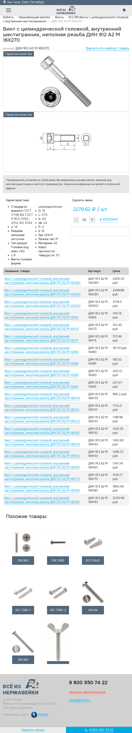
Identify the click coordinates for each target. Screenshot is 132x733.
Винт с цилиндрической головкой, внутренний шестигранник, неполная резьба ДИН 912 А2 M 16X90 (42, 373)
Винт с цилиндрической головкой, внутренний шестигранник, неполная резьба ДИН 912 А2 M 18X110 (42, 408)
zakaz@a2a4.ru (79, 700)
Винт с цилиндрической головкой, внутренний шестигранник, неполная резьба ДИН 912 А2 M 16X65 (42, 315)
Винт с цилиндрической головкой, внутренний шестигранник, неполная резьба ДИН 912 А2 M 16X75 (42, 338)
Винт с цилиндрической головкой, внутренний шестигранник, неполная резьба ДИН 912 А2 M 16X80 (42, 350)
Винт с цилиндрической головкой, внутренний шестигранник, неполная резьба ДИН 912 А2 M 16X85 (42, 361)
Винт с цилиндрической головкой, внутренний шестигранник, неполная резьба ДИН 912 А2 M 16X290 (43, 292)
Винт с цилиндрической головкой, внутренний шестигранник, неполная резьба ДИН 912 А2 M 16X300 (43, 304)
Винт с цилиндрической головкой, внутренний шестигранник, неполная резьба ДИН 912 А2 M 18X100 (42, 396)
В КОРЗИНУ (109, 219)
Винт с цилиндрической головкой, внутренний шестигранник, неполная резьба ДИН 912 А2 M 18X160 (42, 465)
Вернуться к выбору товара (107, 48)
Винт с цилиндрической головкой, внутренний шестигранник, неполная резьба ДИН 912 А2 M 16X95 (42, 384)
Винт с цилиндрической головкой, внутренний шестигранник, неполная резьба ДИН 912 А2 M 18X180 (42, 488)
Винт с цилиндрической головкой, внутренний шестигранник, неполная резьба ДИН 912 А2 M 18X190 (42, 500)
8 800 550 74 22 (101, 730)
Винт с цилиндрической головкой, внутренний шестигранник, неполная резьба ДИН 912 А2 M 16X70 (42, 327)
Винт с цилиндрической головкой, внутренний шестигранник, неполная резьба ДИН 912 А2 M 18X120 (42, 419)
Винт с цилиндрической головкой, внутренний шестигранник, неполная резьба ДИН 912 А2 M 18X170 (42, 477)
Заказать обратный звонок (87, 692)
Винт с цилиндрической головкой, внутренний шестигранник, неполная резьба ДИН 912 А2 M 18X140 (42, 442)
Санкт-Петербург (33, 2)
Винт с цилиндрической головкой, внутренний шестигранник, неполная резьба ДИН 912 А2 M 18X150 (42, 454)
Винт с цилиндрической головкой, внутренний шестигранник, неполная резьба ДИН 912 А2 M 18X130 (42, 431)
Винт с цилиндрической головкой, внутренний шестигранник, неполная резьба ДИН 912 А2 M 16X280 (43, 281)
